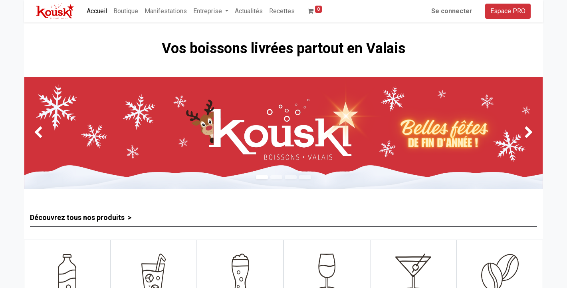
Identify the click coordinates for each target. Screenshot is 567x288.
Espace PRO (507, 11)
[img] (44, 133)
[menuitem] (96, 11)
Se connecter (451, 11)
